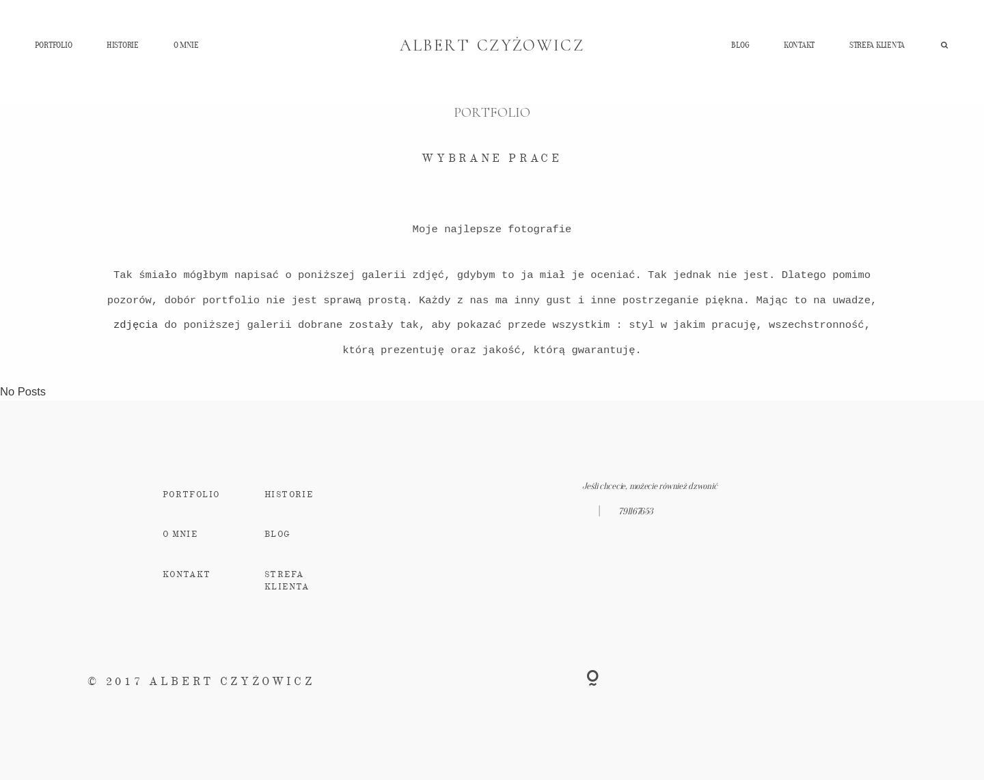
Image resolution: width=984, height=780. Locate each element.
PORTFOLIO (53, 45)
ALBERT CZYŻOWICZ (492, 45)
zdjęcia (135, 325)
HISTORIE (123, 45)
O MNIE (186, 45)
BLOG (740, 45)
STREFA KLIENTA (877, 45)
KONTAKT (799, 45)
